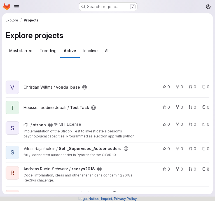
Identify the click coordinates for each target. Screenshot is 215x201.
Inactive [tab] (90, 50)
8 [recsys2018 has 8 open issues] (205, 169)
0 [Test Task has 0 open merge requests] (192, 107)
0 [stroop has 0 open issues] (205, 124)
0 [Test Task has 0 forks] (179, 107)
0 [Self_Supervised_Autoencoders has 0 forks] (179, 148)
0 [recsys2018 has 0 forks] (179, 169)
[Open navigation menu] (16, 6)
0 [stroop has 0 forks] (179, 124)
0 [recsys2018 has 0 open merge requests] (192, 169)
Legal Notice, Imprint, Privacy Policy (107, 199)
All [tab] (107, 50)
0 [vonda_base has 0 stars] (166, 86)
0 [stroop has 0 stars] (166, 124)
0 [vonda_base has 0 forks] (179, 86)
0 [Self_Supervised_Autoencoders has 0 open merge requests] (192, 148)
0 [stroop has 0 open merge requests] (192, 124)
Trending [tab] (48, 50)
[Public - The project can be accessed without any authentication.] (84, 87)
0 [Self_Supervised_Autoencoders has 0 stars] (166, 148)
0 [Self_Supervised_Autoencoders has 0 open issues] (205, 148)
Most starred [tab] (20, 50)
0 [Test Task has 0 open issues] (205, 107)
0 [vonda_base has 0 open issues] (205, 86)
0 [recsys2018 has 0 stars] (166, 169)
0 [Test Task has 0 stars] (166, 107)
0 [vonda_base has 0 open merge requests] (192, 86)
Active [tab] (70, 50)
